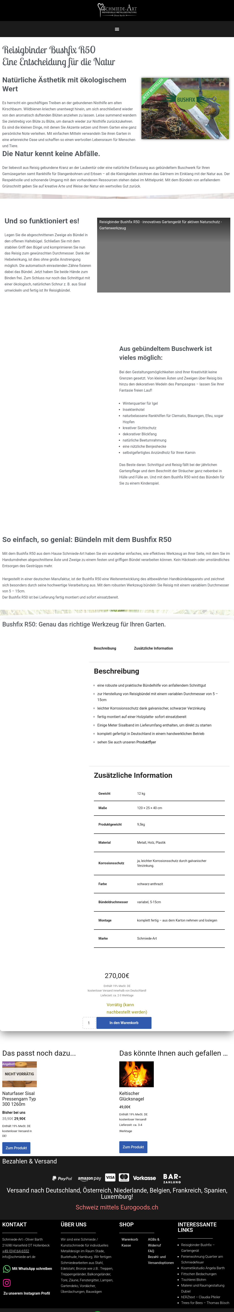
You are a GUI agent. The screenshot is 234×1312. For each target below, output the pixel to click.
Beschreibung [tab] (105, 652)
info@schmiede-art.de (18, 1263)
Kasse (126, 1251)
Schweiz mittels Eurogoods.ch (117, 1213)
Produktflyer (146, 747)
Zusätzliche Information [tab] (154, 652)
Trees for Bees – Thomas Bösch (205, 1309)
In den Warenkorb (123, 1028)
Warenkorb (130, 1245)
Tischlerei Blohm (193, 1286)
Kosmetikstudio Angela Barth (203, 1274)
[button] (117, 29)
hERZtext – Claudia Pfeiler (200, 1303)
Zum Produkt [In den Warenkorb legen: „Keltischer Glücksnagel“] (133, 1153)
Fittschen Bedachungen (199, 1280)
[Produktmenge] (89, 1028)
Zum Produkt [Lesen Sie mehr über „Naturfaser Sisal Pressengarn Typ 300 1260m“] (16, 1154)
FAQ (151, 1257)
